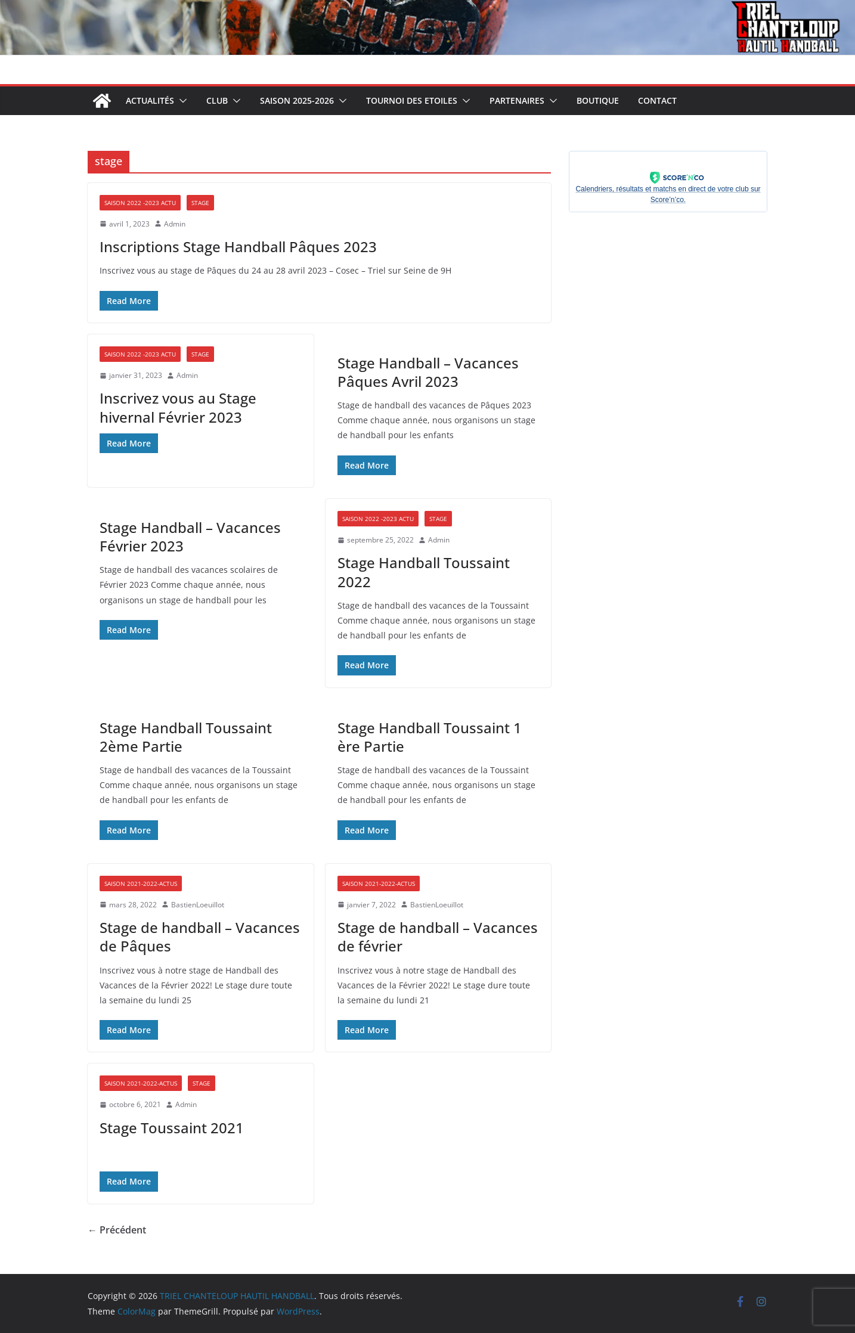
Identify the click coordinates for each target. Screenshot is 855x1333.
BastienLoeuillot (197, 905)
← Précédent (117, 1229)
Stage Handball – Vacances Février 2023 (190, 536)
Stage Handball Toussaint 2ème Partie (186, 737)
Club (217, 100)
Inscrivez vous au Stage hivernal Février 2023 (178, 407)
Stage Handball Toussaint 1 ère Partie (429, 737)
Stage (200, 203)
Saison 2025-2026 (297, 100)
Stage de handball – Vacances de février (437, 936)
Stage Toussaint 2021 (172, 1127)
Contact (657, 100)
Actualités (150, 100)
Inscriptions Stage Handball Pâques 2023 (238, 246)
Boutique (598, 100)
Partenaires (517, 100)
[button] (180, 100)
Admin (174, 224)
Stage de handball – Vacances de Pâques (200, 936)
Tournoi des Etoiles (411, 100)
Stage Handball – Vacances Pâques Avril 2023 (428, 372)
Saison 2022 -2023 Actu (140, 203)
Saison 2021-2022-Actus (140, 883)
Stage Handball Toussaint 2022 (423, 572)
